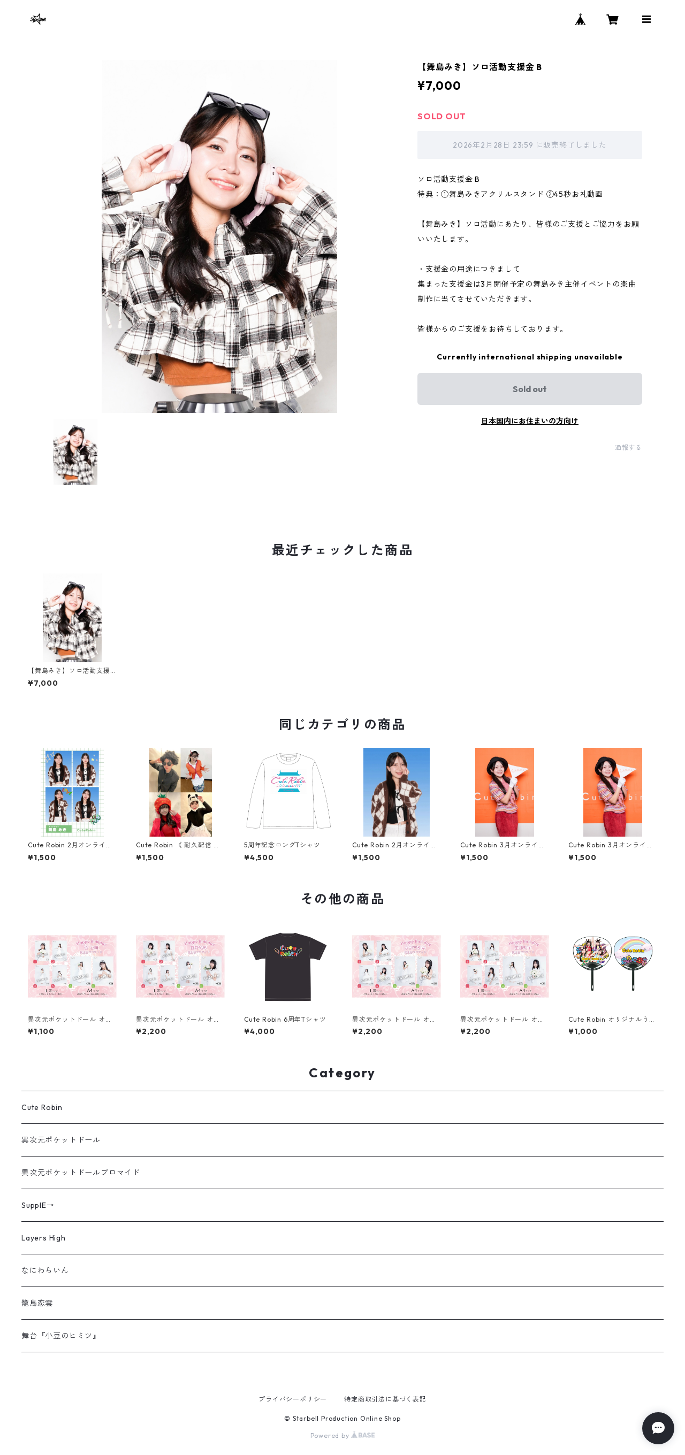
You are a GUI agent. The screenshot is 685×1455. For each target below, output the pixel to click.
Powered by (342, 1435)
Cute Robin (42, 1107)
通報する (628, 447)
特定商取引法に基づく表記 (385, 1399)
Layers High (43, 1238)
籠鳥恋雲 (37, 1303)
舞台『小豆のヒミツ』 (61, 1336)
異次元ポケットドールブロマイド (80, 1172)
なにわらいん (45, 1270)
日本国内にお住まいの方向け (530, 421)
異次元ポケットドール (61, 1140)
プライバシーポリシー (292, 1399)
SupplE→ (38, 1205)
